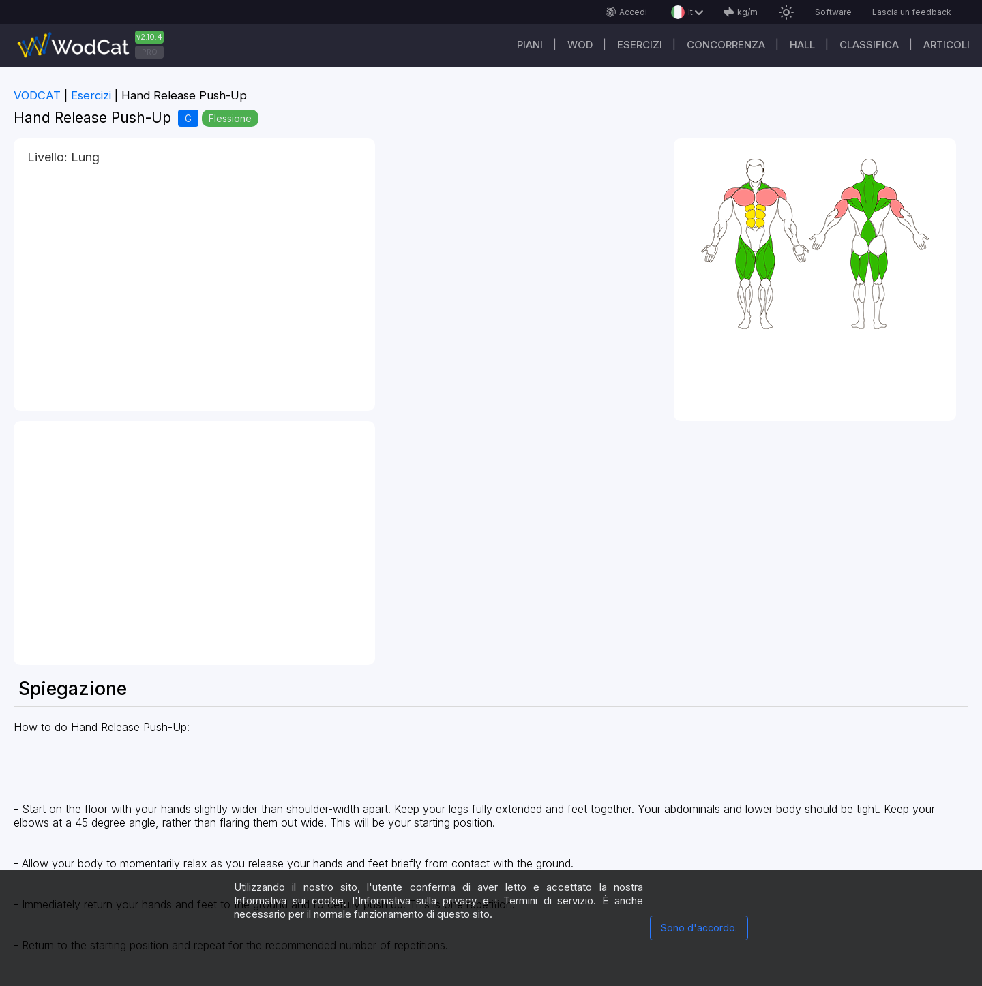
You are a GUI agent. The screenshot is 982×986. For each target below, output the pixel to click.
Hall (802, 44)
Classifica (869, 44)
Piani (530, 44)
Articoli (946, 44)
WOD (580, 44)
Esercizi (639, 44)
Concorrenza (726, 44)
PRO (150, 52)
